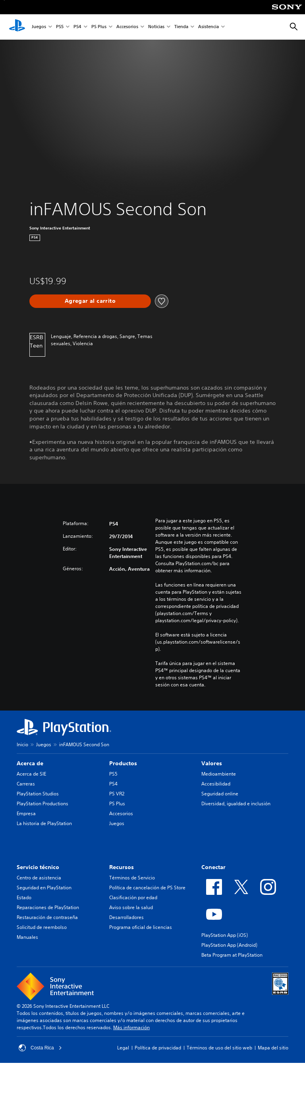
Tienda (181, 27)
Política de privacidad (158, 1047)
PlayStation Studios (38, 793)
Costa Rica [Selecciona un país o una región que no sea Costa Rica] (40, 1047)
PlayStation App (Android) (229, 945)
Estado (24, 897)
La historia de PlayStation (44, 823)
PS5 (60, 27)
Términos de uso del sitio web (219, 1047)
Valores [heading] (211, 763)
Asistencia (208, 27)
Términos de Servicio (132, 877)
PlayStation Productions (42, 803)
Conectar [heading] (213, 867)
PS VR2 (116, 793)
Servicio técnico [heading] (38, 867)
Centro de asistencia (39, 877)
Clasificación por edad (133, 897)
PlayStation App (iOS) (224, 935)
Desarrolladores (126, 917)
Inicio (22, 744)
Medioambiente (218, 773)
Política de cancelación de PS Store (147, 887)
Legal (123, 1047)
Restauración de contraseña (47, 917)
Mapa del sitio (273, 1047)
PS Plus (98, 27)
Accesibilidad (215, 783)
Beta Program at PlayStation (232, 955)
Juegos (39, 27)
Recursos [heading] (121, 867)
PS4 (77, 27)
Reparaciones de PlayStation (48, 907)
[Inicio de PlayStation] (17, 27)
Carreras (26, 783)
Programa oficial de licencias (140, 927)
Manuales (27, 937)
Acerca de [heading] (30, 763)
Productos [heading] (123, 763)
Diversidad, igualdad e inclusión (235, 803)
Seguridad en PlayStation (44, 887)
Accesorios (127, 27)
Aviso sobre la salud (131, 907)
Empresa (26, 813)
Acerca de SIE (31, 773)
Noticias (156, 27)
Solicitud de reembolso (42, 927)
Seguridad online (219, 793)
